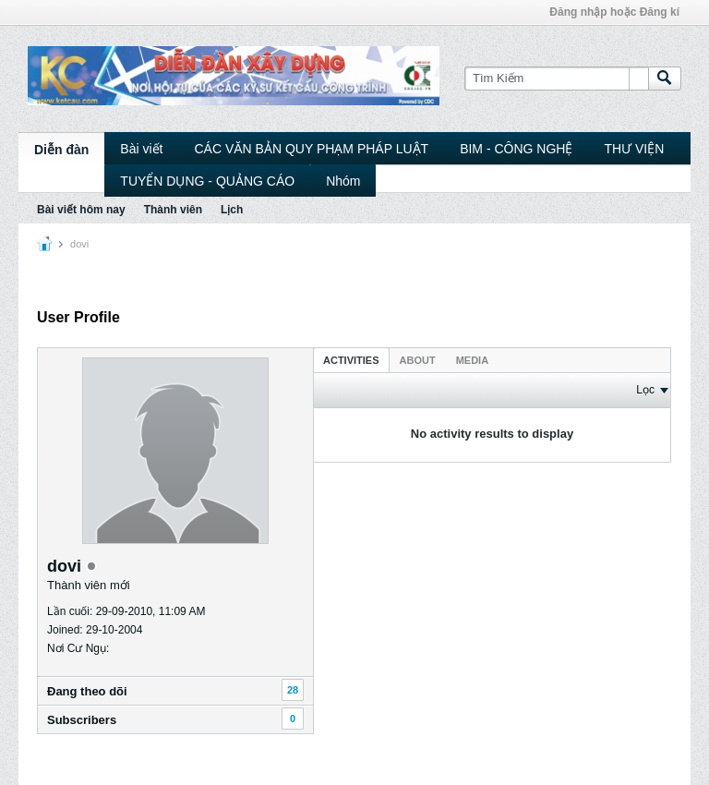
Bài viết (141, 148)
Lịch (232, 209)
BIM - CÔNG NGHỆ (516, 148)
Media (472, 360)
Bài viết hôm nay (81, 209)
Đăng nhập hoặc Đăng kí (614, 12)
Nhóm (343, 181)
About (418, 360)
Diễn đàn (61, 149)
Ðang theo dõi (87, 691)
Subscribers (81, 720)
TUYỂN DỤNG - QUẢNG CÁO (207, 181)
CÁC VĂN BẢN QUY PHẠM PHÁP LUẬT (311, 148)
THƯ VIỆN (634, 148)
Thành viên (173, 209)
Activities (351, 360)
